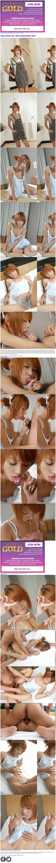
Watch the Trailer (3, 574)
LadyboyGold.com (13, 855)
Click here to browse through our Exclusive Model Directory (10, 850)
